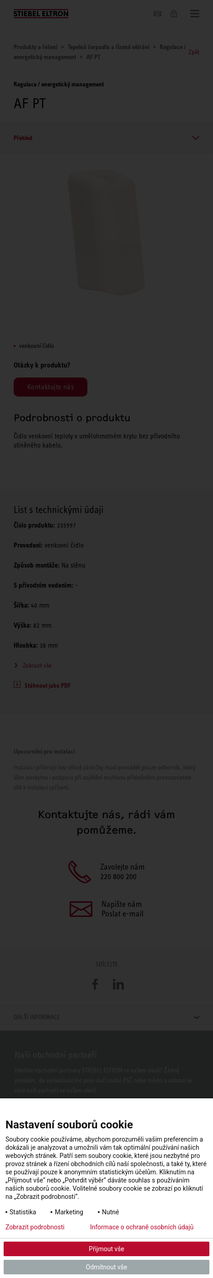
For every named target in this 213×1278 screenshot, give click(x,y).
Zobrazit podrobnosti (35, 1227)
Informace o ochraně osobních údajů (142, 1227)
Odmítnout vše (106, 1267)
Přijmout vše (106, 1249)
